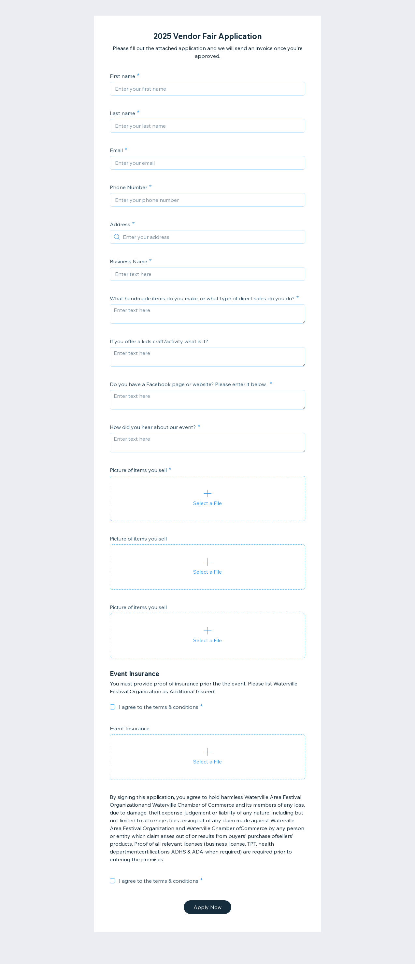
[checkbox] (112, 707)
